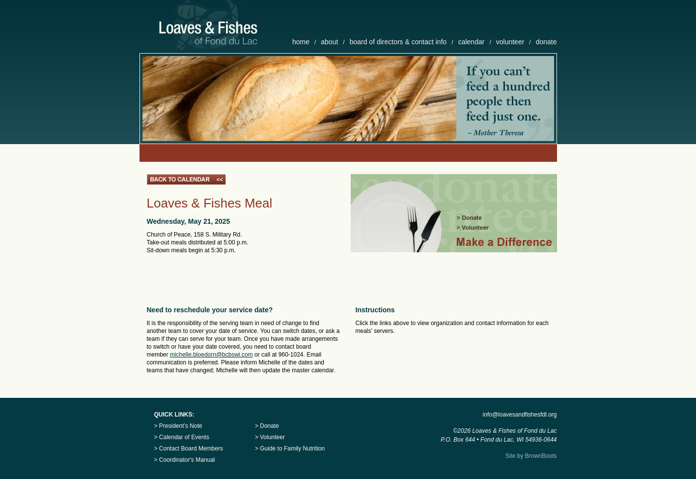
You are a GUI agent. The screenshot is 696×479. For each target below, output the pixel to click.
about (329, 42)
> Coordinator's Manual (184, 459)
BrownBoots (541, 455)
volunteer (510, 42)
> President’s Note (178, 425)
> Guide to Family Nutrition (290, 448)
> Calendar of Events (181, 437)
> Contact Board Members (188, 448)
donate (546, 42)
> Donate (267, 425)
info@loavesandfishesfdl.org (520, 414)
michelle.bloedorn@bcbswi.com (211, 354)
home (300, 42)
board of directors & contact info (398, 42)
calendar (471, 42)
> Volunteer (270, 437)
